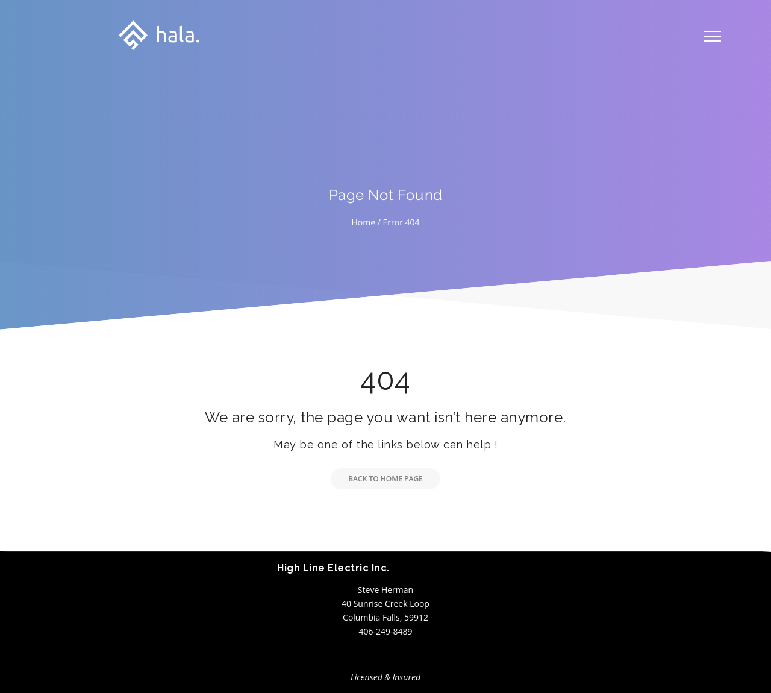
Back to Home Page (377, 479)
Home (363, 222)
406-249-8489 (385, 631)
